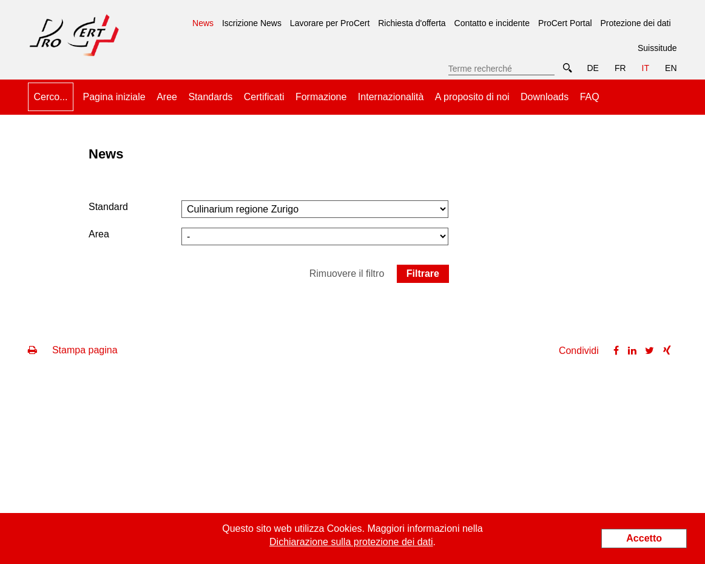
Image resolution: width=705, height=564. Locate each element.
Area (99, 234)
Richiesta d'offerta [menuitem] (411, 23)
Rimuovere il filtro (347, 273)
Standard (108, 207)
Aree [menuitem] (167, 97)
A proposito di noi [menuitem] (472, 97)
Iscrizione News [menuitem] (252, 23)
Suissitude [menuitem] (657, 48)
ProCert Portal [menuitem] (565, 23)
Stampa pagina (72, 350)
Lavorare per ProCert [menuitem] (330, 23)
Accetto (644, 538)
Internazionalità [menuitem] (391, 97)
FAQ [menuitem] (589, 97)
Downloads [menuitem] (544, 97)
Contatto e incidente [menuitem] (492, 23)
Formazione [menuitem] (320, 97)
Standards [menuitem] (210, 97)
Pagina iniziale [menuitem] (114, 97)
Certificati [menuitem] (264, 97)
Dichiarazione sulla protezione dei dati (351, 542)
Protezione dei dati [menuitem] (636, 23)
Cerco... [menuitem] (50, 97)
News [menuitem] (203, 19)
